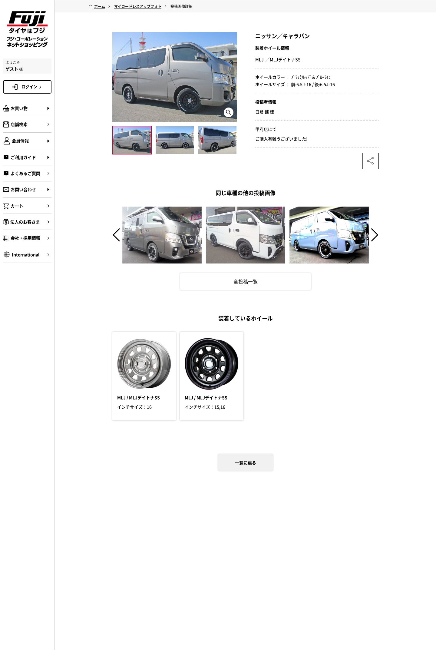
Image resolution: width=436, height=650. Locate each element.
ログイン (32, 87)
